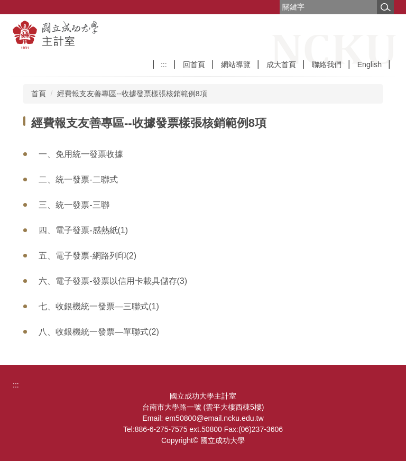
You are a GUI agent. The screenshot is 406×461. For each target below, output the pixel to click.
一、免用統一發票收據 (81, 154)
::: (164, 64)
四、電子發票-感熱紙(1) (83, 230)
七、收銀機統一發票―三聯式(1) (99, 306)
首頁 (38, 93)
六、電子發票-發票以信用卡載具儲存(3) (113, 280)
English (369, 64)
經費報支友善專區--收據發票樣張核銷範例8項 (132, 93)
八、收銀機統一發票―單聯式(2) (99, 331)
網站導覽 (236, 64)
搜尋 (385, 7)
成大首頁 (281, 64)
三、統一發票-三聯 (74, 204)
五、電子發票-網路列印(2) (87, 255)
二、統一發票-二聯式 (78, 179)
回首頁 (194, 64)
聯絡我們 (327, 64)
